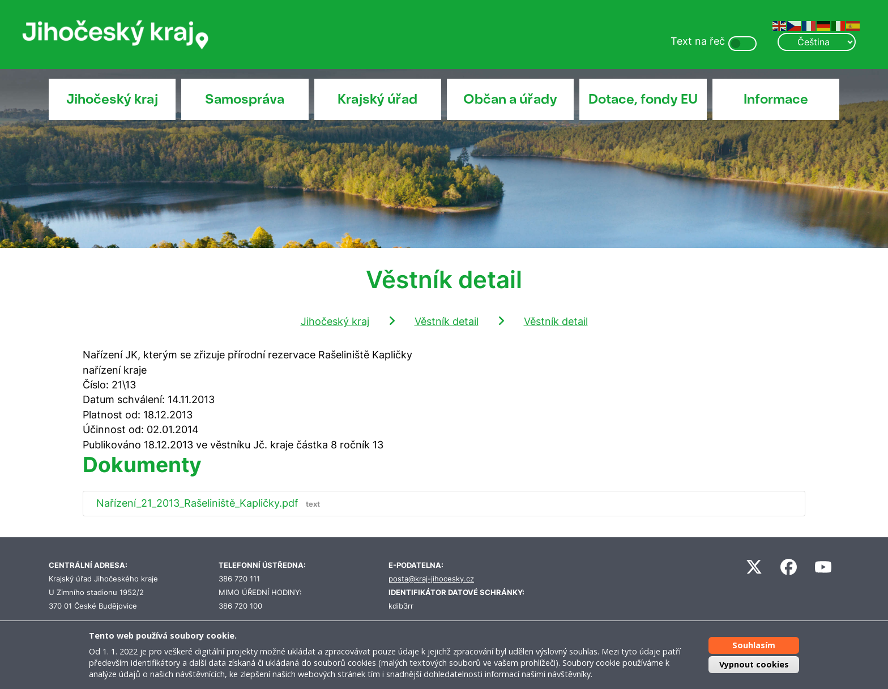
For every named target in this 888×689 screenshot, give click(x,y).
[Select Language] (817, 42)
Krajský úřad (377, 99)
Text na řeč (698, 41)
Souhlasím (753, 645)
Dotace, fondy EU (643, 99)
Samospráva (244, 99)
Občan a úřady (510, 99)
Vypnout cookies (754, 664)
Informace (776, 99)
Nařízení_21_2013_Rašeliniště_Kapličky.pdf (210, 503)
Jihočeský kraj (112, 99)
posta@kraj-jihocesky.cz (431, 579)
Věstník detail (447, 321)
